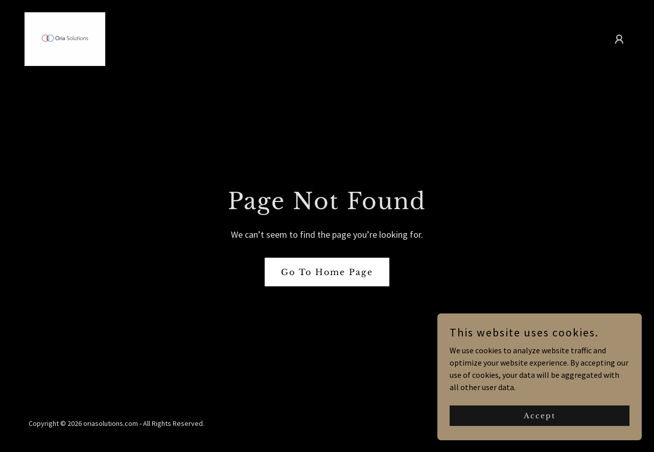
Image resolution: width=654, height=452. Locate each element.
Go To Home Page (327, 272)
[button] (619, 39)
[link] (65, 38)
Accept (539, 415)
